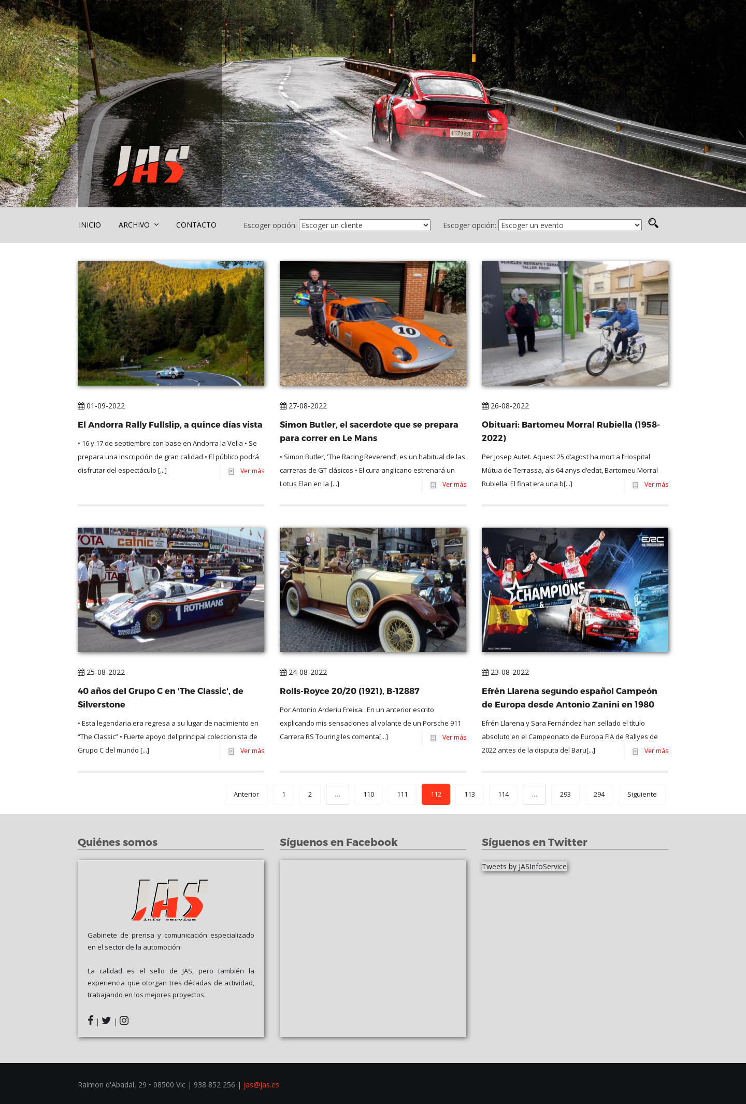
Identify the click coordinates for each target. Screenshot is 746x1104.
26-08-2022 (505, 406)
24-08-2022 (303, 672)
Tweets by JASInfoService (524, 866)
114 (503, 794)
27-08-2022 (303, 406)
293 (565, 794)
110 (368, 794)
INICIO (90, 225)
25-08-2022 (101, 672)
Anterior (246, 794)
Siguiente (642, 794)
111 (402, 794)
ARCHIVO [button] (139, 225)
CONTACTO (196, 225)
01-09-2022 (101, 406)
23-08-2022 (505, 672)
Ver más (250, 470)
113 (469, 794)
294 (599, 794)
